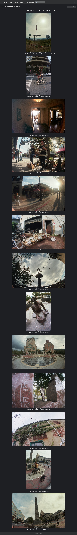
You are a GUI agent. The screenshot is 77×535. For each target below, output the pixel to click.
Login (75, 2)
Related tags (9, 2)
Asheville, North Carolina (11, 6)
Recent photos (30, 2)
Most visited (22, 2)
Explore (16, 2)
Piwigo (41, 533)
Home (2, 6)
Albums (3, 2)
